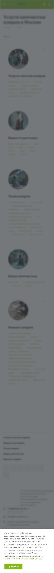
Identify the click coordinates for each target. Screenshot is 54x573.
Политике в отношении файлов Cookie (22, 559)
